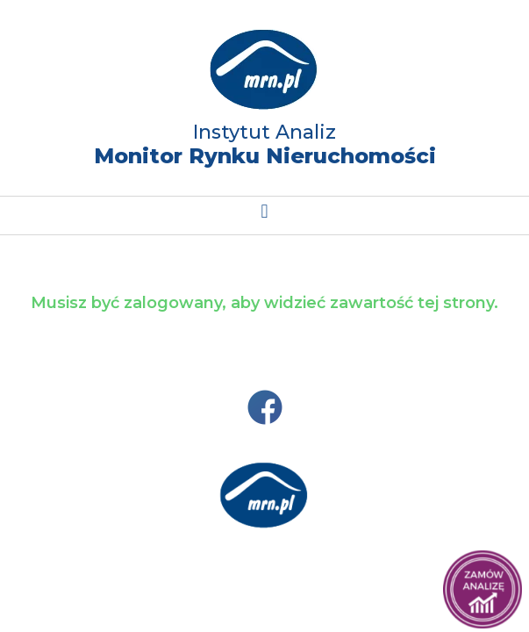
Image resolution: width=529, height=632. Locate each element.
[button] (264, 211)
